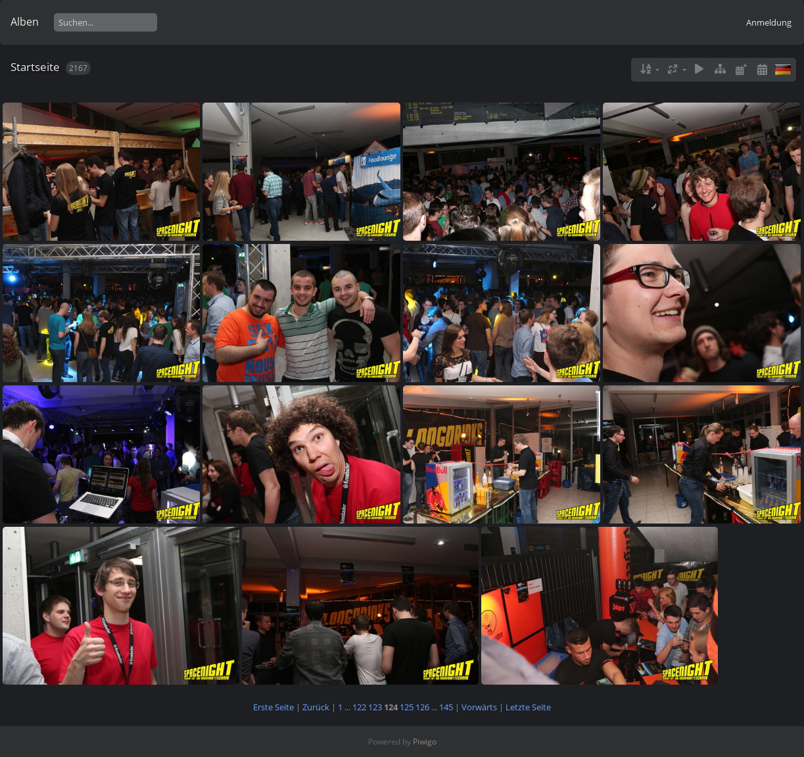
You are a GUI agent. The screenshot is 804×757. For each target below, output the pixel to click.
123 (375, 707)
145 (446, 707)
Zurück (315, 707)
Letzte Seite (528, 707)
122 (359, 707)
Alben (25, 21)
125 (407, 707)
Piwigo (425, 741)
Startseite (35, 66)
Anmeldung (769, 22)
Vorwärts (479, 707)
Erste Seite (273, 707)
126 (422, 707)
